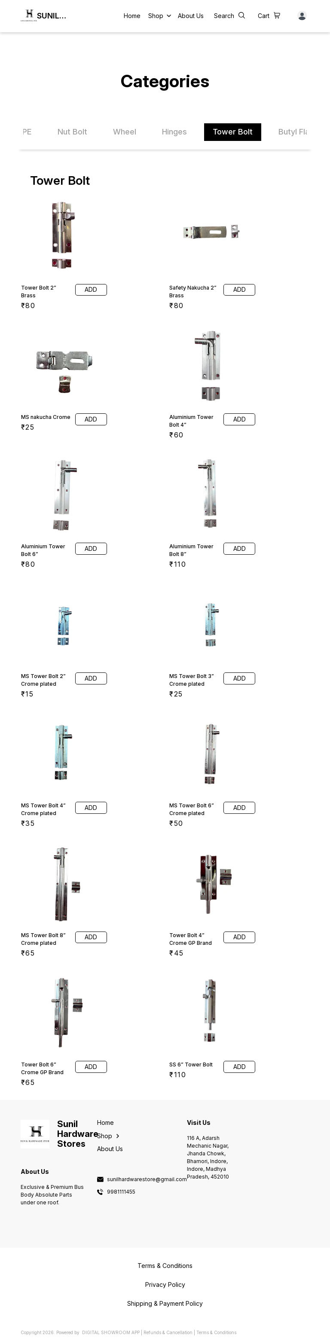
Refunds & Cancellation (168, 1332)
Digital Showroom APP (111, 1332)
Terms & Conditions (216, 1332)
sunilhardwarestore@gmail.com (147, 1179)
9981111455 (121, 1192)
